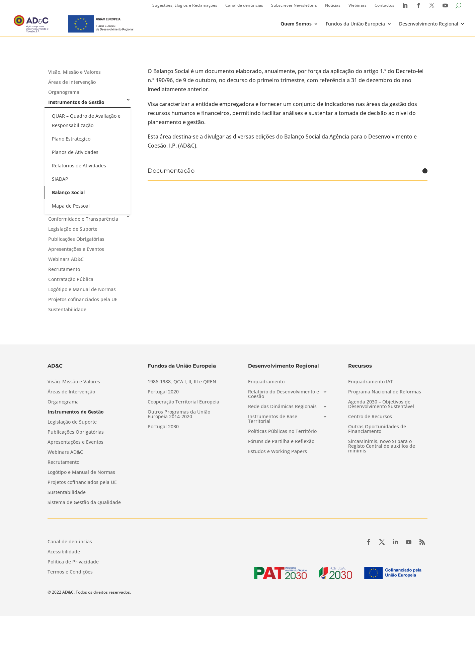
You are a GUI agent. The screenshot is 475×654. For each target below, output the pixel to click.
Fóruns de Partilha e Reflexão (281, 441)
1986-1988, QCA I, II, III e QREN (182, 382)
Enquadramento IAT (370, 382)
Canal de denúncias (244, 5)
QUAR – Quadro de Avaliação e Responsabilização (86, 120)
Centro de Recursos (370, 417)
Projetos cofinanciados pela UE (82, 299)
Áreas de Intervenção (72, 82)
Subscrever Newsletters (294, 5)
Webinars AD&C (66, 259)
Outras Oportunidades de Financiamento (377, 429)
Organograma (63, 92)
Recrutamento (64, 269)
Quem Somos (296, 23)
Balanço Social (68, 192)
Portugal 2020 (163, 392)
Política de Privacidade (73, 562)
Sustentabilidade (67, 309)
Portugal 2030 (163, 427)
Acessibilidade (64, 552)
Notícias (332, 5)
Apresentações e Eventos (76, 249)
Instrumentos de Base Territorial (272, 419)
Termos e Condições (70, 572)
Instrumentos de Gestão (76, 102)
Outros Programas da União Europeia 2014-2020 (179, 415)
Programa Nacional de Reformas (384, 392)
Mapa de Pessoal (71, 206)
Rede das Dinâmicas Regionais (282, 407)
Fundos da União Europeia (355, 23)
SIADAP (60, 179)
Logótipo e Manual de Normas (82, 289)
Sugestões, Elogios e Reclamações (184, 5)
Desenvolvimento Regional (428, 23)
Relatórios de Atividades (79, 165)
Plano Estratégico (71, 138)
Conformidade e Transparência (83, 219)
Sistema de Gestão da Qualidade (84, 502)
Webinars (357, 5)
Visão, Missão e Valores (74, 72)
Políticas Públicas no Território (282, 431)
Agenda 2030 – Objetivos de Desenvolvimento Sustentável (381, 404)
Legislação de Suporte (72, 229)
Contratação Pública (70, 279)
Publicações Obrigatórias (76, 239)
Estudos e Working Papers (277, 451)
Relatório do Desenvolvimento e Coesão (283, 394)
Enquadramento (266, 382)
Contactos (384, 5)
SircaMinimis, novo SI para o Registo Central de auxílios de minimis (381, 446)
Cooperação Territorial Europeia (183, 402)
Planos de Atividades (75, 152)
